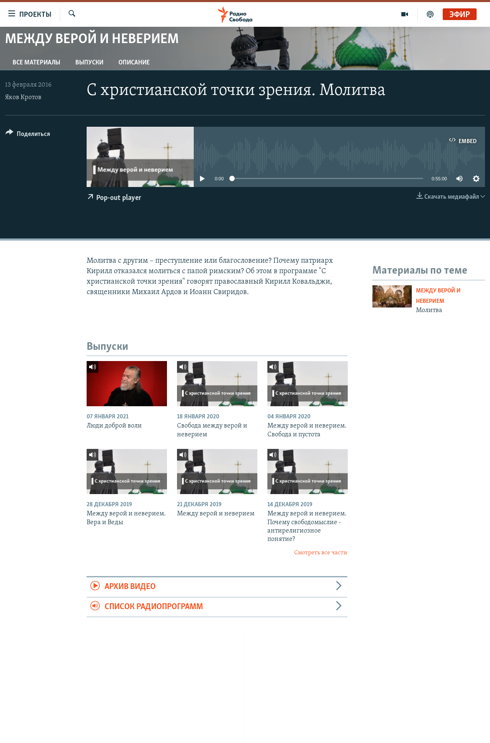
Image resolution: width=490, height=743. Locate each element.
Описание (134, 62)
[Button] (27, 135)
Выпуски (89, 62)
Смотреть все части (320, 553)
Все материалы (36, 62)
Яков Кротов (23, 97)
